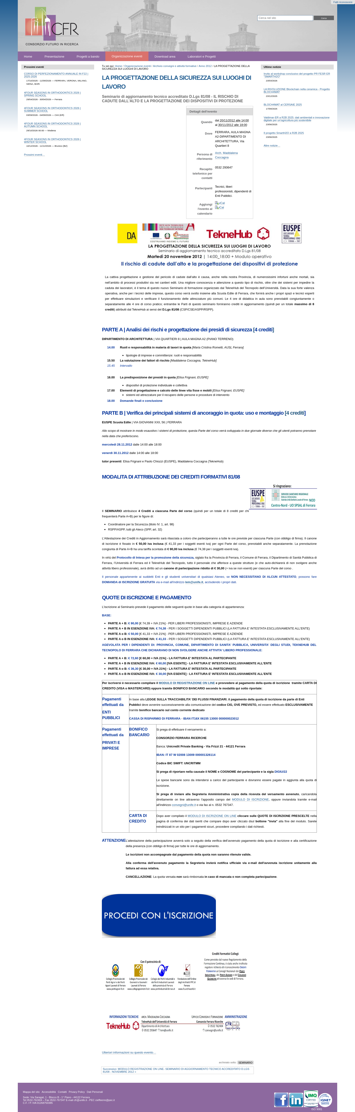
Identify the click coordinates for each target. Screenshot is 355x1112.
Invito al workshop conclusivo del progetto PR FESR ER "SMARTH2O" (297, 75)
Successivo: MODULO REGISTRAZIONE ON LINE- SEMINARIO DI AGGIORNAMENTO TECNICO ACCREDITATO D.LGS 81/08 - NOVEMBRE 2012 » (176, 1070)
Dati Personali (95, 1091)
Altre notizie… (272, 145)
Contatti (62, 1091)
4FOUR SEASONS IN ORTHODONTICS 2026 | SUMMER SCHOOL (52, 109)
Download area (165, 56)
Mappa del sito (31, 1091)
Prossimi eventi (34, 67)
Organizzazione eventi (127, 56)
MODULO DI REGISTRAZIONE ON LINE (187, 683)
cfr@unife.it (80, 1100)
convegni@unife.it (184, 805)
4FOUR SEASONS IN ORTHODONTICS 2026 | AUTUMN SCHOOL (52, 125)
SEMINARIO (245, 1062)
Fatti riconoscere (342, 2)
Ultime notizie (272, 67)
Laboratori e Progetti (202, 56)
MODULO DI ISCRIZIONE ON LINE (212, 816)
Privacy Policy (77, 1091)
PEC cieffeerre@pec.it (102, 1100)
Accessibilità (49, 1091)
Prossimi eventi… (34, 154)
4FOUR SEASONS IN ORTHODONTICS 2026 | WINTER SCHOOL (52, 140)
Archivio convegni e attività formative (174, 66)
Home (28, 56)
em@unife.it (194, 582)
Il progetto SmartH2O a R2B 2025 (284, 133)
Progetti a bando (88, 56)
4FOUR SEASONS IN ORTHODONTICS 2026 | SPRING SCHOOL (52, 94)
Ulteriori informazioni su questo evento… (129, 1052)
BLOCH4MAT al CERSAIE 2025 (283, 104)
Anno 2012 (205, 66)
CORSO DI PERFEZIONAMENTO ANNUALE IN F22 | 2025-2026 (56, 75)
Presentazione (54, 56)
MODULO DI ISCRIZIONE (250, 799)
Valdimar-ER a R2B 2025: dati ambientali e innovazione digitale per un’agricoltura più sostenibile (296, 119)
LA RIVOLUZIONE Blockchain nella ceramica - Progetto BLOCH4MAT (297, 90)
